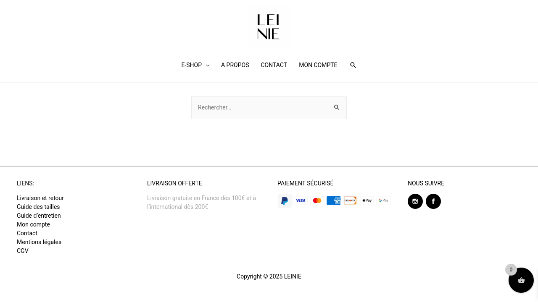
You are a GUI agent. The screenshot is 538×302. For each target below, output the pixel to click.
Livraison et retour (40, 198)
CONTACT (274, 65)
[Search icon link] (353, 65)
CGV (23, 250)
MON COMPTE (318, 65)
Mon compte (33, 224)
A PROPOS (235, 65)
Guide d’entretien (39, 215)
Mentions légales (39, 242)
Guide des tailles (38, 206)
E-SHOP (191, 65)
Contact (27, 233)
